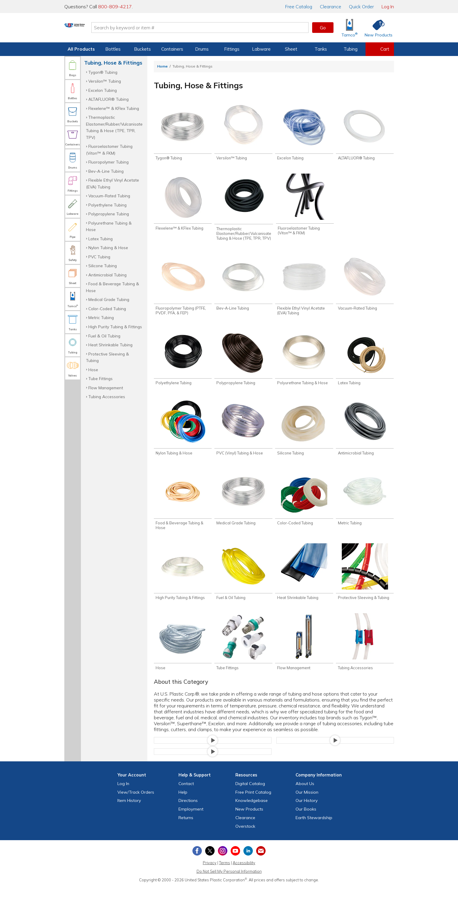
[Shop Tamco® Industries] (349, 28)
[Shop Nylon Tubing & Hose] (183, 434)
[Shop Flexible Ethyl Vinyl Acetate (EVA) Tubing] (304, 289)
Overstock (245, 839)
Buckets (142, 49)
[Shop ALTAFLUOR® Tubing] (365, 133)
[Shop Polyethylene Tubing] (183, 362)
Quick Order (361, 6)
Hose (93, 369)
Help (182, 805)
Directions (188, 813)
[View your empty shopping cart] (380, 49)
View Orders (135, 805)
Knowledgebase (251, 813)
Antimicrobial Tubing (107, 274)
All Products (81, 49)
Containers (172, 49)
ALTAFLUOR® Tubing (108, 99)
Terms (224, 875)
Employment (190, 822)
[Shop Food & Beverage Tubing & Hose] (183, 508)
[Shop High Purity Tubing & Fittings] (183, 582)
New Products (249, 822)
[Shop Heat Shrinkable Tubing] (304, 582)
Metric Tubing (101, 317)
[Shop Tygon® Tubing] (183, 133)
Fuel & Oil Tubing (104, 335)
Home (162, 66)
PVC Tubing (99, 256)
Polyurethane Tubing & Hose (109, 226)
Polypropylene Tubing (108, 213)
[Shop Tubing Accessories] (365, 654)
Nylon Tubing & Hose (108, 247)
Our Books (306, 822)
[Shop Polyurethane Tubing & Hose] (304, 362)
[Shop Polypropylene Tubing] (243, 362)
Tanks (321, 49)
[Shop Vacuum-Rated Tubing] (365, 286)
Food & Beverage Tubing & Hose (112, 287)
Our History (307, 813)
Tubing (351, 49)
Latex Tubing (100, 238)
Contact (186, 796)
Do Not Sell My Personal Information (229, 884)
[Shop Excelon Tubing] (304, 133)
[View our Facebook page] (197, 864)
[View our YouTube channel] (235, 864)
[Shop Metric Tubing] (365, 506)
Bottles (113, 49)
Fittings (232, 49)
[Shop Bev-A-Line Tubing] (243, 286)
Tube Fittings (100, 378)
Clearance (330, 6)
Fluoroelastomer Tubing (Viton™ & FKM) (109, 149)
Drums (202, 49)
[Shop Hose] (183, 654)
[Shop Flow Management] (304, 654)
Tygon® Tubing (102, 72)
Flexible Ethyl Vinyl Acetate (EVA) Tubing (112, 183)
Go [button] (323, 28)
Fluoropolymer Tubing (108, 161)
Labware (261, 49)
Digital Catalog (250, 796)
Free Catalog (253, 805)
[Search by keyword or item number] (225, 27)
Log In (388, 6)
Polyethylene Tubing (107, 204)
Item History (129, 813)
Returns (185, 830)
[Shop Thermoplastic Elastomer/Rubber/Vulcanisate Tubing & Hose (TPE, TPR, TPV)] (243, 210)
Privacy (209, 875)
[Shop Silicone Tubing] (304, 434)
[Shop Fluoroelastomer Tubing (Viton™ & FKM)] (305, 207)
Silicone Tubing (102, 265)
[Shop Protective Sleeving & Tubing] (365, 582)
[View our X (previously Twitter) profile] (210, 864)
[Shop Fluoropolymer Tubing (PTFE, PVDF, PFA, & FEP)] (183, 289)
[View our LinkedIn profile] (248, 864)
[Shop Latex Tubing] (365, 362)
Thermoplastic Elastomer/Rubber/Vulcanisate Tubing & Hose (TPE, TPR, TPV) (114, 127)
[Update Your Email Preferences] (261, 864)
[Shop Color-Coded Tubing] (304, 506)
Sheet (291, 49)
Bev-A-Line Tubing (106, 171)
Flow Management (105, 387)
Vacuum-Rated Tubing (109, 195)
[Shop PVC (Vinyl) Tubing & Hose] (243, 434)
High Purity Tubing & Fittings (115, 326)
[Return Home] (99, 29)
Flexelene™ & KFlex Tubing (113, 108)
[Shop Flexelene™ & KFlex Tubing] (183, 205)
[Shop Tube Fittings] (243, 654)
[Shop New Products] (376, 28)
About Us (305, 796)
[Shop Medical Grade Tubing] (243, 506)
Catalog (298, 6)
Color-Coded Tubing (107, 308)
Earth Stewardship (314, 830)
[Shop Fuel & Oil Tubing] (243, 582)
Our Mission (307, 805)
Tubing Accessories (106, 396)
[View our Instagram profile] (223, 864)
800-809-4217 (115, 6)
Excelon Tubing (102, 90)
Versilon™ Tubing (104, 81)
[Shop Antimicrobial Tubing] (365, 434)
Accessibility (244, 875)
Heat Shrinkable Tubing (110, 344)
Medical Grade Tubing (108, 299)
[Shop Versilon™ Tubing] (243, 133)
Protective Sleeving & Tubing (107, 357)
